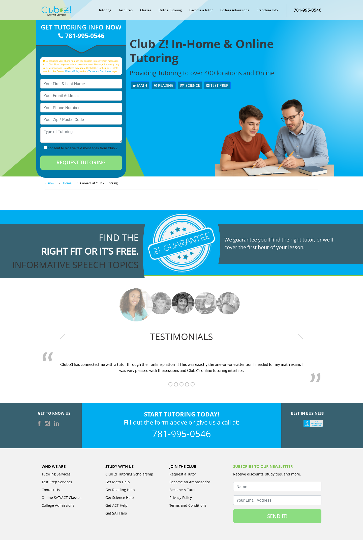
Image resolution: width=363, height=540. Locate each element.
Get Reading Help (120, 489)
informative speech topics (75, 265)
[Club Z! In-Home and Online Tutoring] (56, 11)
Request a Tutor (182, 474)
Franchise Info (267, 10)
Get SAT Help (116, 513)
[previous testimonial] (63, 339)
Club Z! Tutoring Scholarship (129, 474)
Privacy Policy (72, 71)
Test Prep (126, 10)
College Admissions (234, 10)
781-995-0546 (307, 10)
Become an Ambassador (189, 481)
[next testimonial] (301, 339)
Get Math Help (117, 481)
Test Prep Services (57, 481)
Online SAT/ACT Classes (61, 497)
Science (190, 85)
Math (140, 85)
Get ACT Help (116, 505)
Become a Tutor (201, 10)
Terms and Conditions (99, 71)
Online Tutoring (170, 10)
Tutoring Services (56, 474)
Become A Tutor (182, 489)
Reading (163, 85)
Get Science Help (119, 497)
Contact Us (51, 489)
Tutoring (105, 10)
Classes (145, 10)
